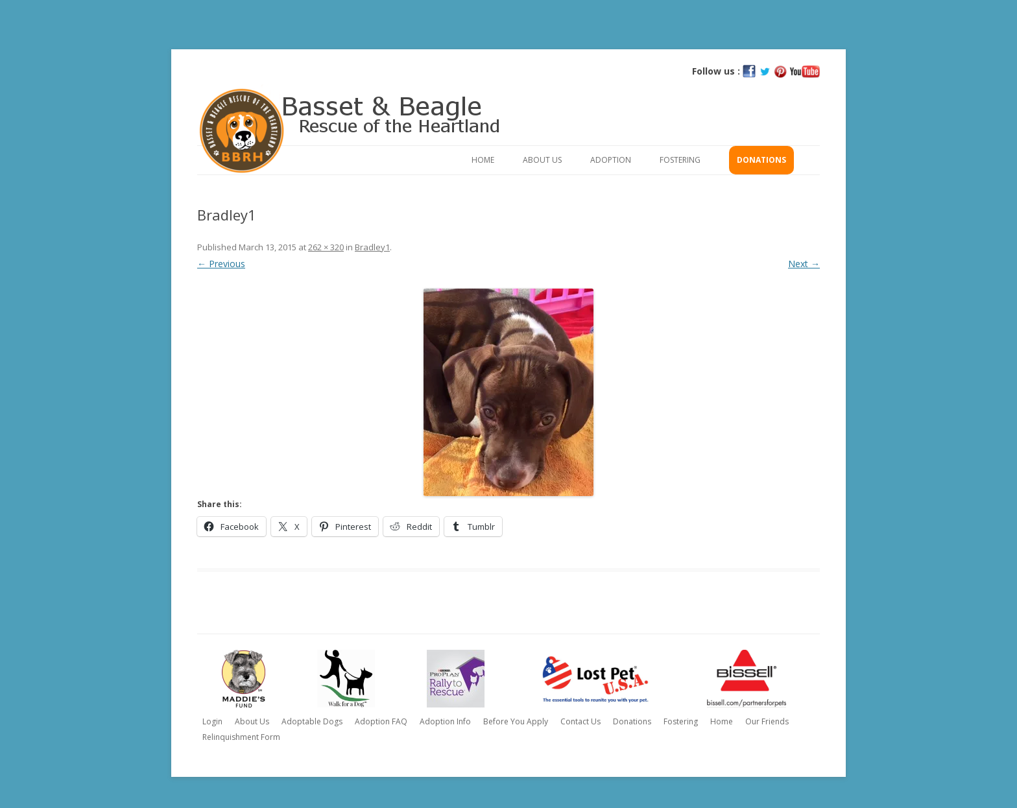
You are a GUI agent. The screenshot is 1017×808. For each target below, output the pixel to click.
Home (483, 159)
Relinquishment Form (241, 737)
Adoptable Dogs (311, 721)
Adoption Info (445, 721)
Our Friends (767, 721)
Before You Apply (515, 721)
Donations (761, 159)
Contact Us (580, 721)
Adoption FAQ (381, 721)
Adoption (610, 159)
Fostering (680, 159)
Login (212, 721)
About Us (542, 159)
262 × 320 (326, 247)
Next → (804, 263)
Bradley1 (372, 247)
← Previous (221, 263)
